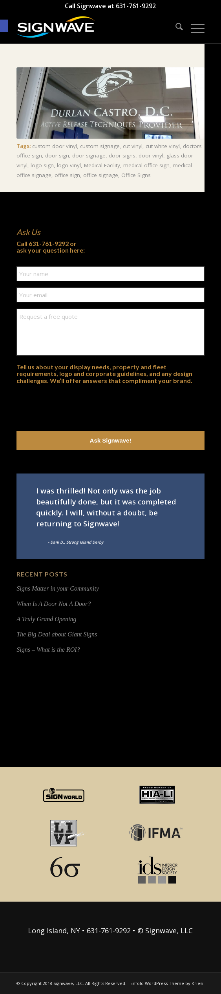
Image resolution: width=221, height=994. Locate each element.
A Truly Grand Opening (46, 619)
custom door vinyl (54, 146)
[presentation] (76, 405)
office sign (67, 175)
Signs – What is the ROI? (48, 649)
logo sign (42, 165)
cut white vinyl (163, 146)
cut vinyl (132, 146)
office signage (100, 175)
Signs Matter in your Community (57, 588)
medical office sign (146, 165)
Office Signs (136, 175)
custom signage (100, 146)
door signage (89, 155)
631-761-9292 (136, 6)
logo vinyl (69, 165)
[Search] (175, 27)
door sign (57, 155)
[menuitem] (175, 27)
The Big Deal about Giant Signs (56, 634)
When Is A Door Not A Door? (53, 603)
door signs (122, 155)
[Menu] (194, 27)
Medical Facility (102, 165)
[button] (4, 26)
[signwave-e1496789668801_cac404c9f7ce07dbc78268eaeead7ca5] (91, 27)
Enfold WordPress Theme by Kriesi (166, 983)
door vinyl (151, 155)
